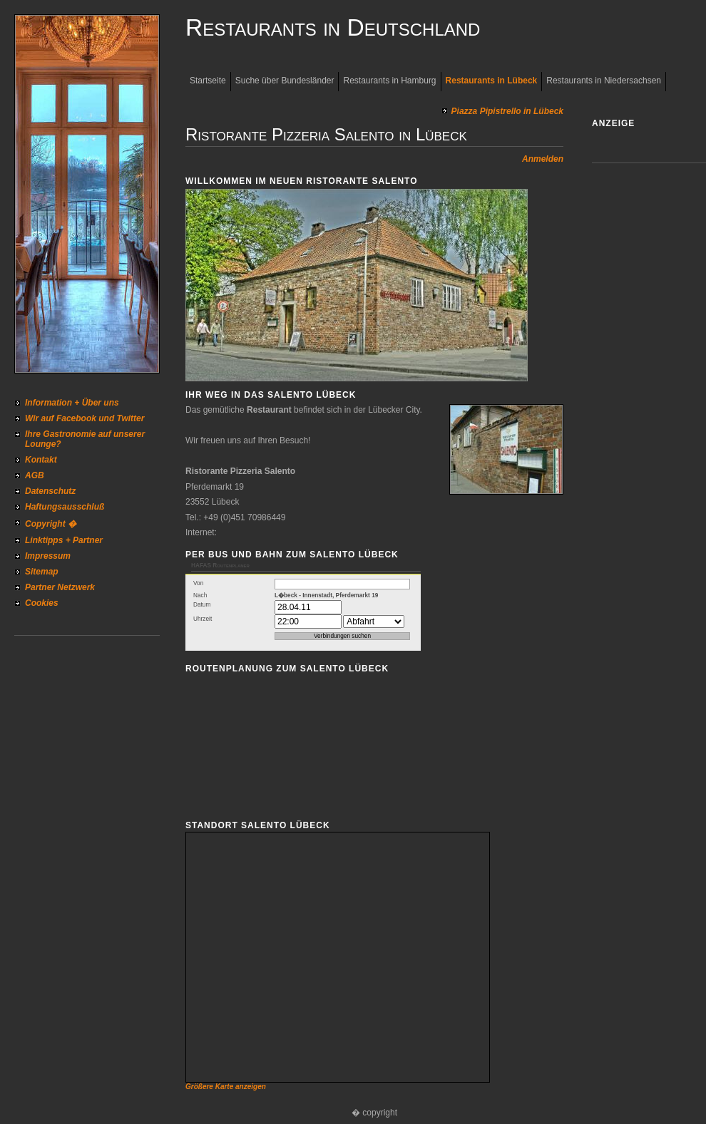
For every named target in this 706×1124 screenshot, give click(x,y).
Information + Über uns (72, 403)
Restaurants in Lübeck (492, 81)
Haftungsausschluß (64, 507)
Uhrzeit (202, 619)
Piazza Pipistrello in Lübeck (507, 111)
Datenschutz (50, 491)
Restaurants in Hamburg (389, 81)
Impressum (48, 556)
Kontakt (41, 460)
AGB (34, 475)
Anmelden (542, 159)
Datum (201, 605)
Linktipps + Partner (64, 540)
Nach (200, 595)
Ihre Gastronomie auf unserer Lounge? (85, 439)
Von (198, 583)
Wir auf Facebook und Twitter (84, 418)
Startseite (208, 81)
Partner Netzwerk (60, 587)
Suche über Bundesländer (284, 81)
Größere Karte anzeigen (225, 1087)
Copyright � (50, 524)
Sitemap (41, 572)
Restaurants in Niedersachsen (603, 81)
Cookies (41, 603)
